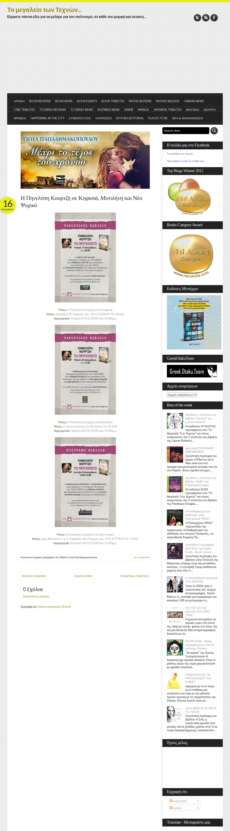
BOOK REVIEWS (40, 101)
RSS (206, 17)
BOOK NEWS (64, 101)
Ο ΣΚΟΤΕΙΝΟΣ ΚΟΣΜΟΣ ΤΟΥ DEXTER (201, 579)
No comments (142, 557)
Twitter (197, 17)
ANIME (128, 109)
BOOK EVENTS (87, 101)
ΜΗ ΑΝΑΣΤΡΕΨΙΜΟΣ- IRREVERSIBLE (200, 450)
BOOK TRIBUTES (113, 101)
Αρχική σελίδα (83, 576)
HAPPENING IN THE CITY (47, 118)
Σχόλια (175, 808)
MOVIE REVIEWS (140, 101)
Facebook (214, 17)
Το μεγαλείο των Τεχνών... (44, 9)
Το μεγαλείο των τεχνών (180, 153)
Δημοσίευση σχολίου (36, 596)
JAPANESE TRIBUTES (167, 109)
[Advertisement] (115, 59)
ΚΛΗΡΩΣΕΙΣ (103, 118)
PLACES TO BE (158, 118)
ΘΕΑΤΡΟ (210, 109)
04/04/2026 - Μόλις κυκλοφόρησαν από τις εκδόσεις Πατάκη (200, 644)
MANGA (143, 109)
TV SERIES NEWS (82, 109)
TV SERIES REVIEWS (52, 109)
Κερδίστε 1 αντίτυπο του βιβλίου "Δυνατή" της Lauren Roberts (200, 418)
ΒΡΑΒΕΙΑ (20, 118)
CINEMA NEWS (194, 101)
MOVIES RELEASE (167, 101)
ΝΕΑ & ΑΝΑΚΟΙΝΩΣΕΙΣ (187, 118)
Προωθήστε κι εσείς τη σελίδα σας (185, 161)
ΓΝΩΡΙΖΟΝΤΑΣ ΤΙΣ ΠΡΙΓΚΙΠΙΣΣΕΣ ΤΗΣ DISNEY (198, 678)
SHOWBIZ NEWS (108, 109)
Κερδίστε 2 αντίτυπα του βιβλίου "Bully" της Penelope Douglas (200, 481)
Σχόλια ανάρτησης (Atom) (54, 606)
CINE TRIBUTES (24, 109)
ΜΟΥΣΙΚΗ (192, 109)
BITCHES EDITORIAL (130, 118)
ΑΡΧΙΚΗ (19, 101)
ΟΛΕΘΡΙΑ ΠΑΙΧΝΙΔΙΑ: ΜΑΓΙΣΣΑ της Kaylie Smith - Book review (199, 548)
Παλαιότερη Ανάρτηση (134, 576)
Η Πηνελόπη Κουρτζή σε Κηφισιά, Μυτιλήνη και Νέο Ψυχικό (81, 201)
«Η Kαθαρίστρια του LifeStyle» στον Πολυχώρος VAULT (197, 515)
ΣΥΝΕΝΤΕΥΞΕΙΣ (80, 118)
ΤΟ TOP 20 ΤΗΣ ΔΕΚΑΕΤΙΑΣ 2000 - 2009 (198, 611)
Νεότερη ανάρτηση (34, 576)
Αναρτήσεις (179, 801)
